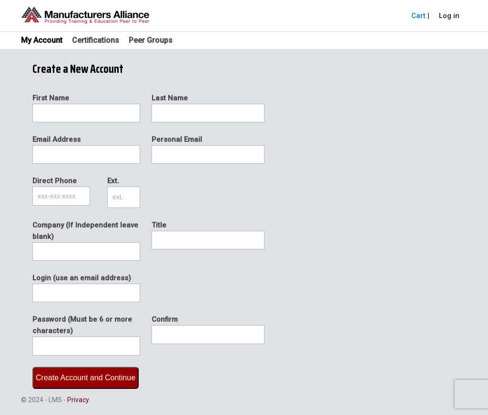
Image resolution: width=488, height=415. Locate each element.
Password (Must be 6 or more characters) (82, 325)
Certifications (95, 40)
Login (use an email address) (81, 278)
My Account (41, 40)
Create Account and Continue (85, 378)
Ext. (113, 181)
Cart (418, 15)
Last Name (170, 98)
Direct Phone (54, 181)
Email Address (56, 139)
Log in (449, 15)
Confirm (165, 319)
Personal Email (177, 139)
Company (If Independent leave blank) (85, 231)
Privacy (78, 400)
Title (159, 225)
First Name (50, 98)
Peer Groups (151, 40)
